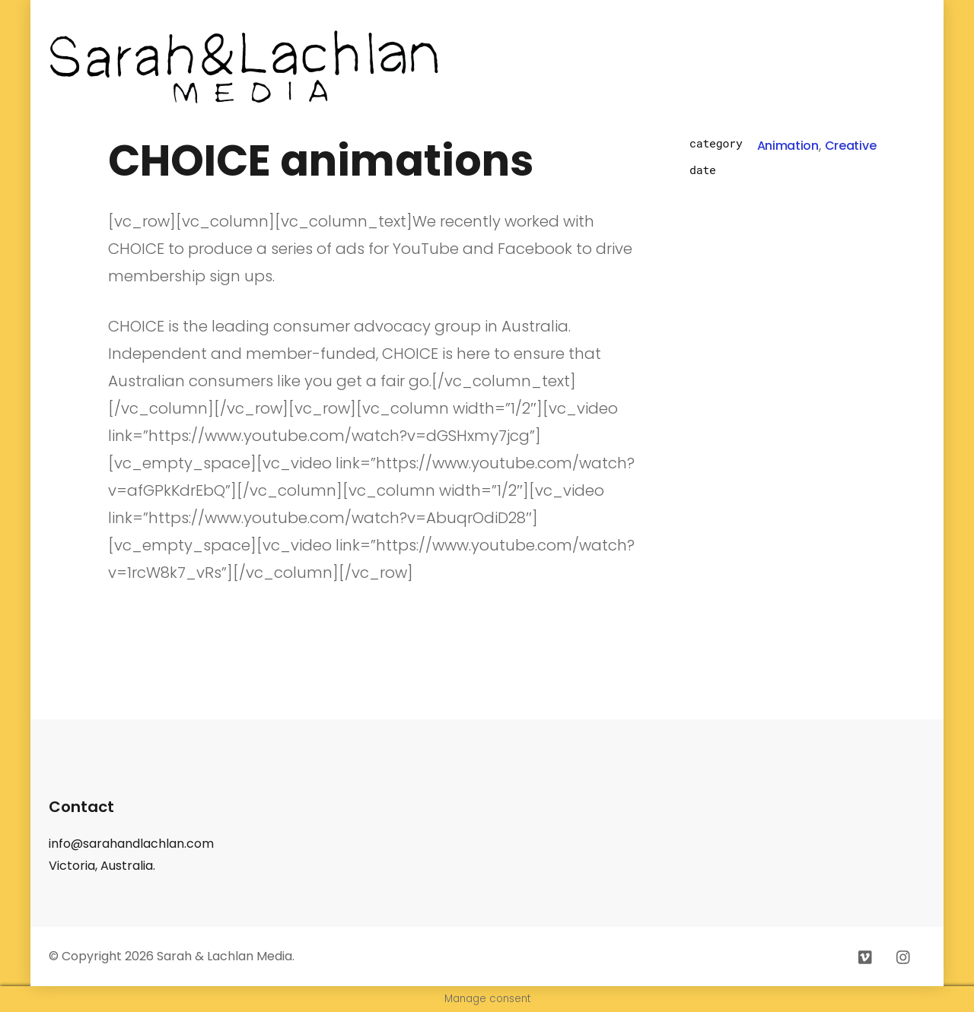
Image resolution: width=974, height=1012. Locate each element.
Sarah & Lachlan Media (224, 956)
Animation (788, 145)
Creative (850, 145)
